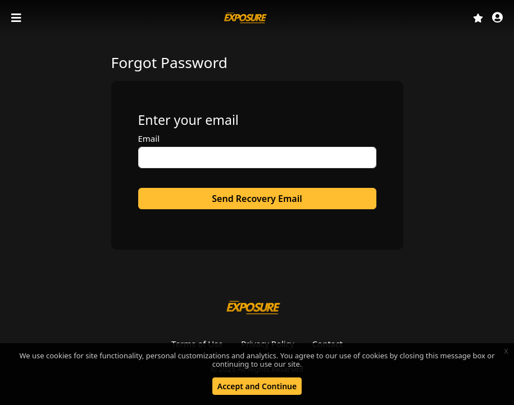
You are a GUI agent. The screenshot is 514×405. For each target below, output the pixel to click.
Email (149, 138)
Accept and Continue (257, 386)
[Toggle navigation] (17, 18)
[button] (497, 18)
